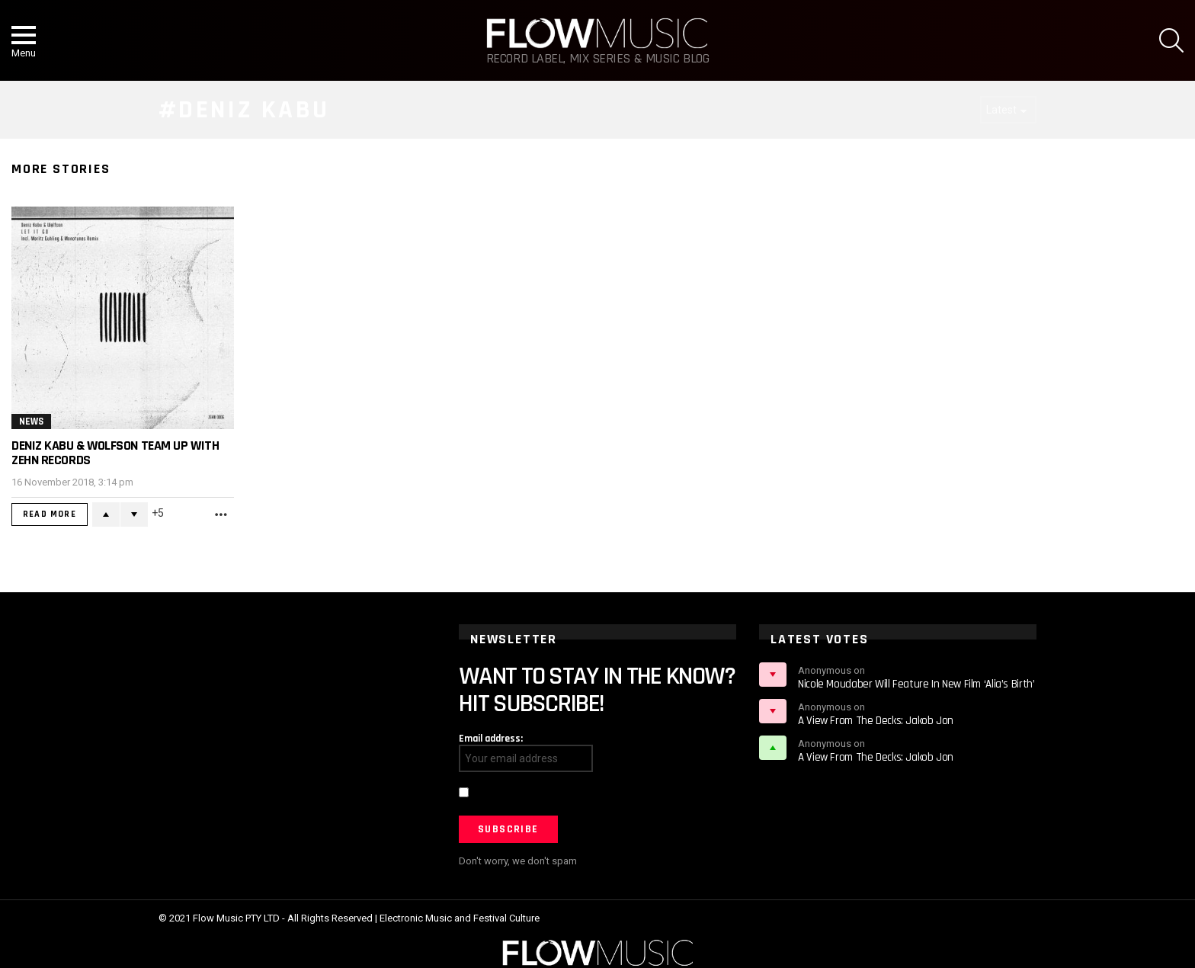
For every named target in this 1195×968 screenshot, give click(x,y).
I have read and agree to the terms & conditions (581, 794)
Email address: (491, 738)
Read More (49, 514)
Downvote (134, 514)
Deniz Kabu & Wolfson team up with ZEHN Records (115, 453)
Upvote (106, 514)
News (31, 421)
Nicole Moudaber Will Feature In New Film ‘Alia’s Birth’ (916, 684)
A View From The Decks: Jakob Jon (875, 720)
